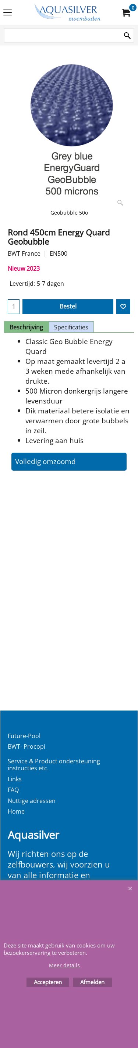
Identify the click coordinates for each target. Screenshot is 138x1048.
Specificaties (71, 327)
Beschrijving (26, 327)
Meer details (64, 965)
